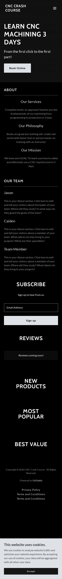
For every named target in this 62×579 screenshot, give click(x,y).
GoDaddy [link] (37, 480)
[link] (23, 10)
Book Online (17, 68)
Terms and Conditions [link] (31, 494)
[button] (54, 8)
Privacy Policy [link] (31, 489)
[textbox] (31, 307)
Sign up (31, 320)
